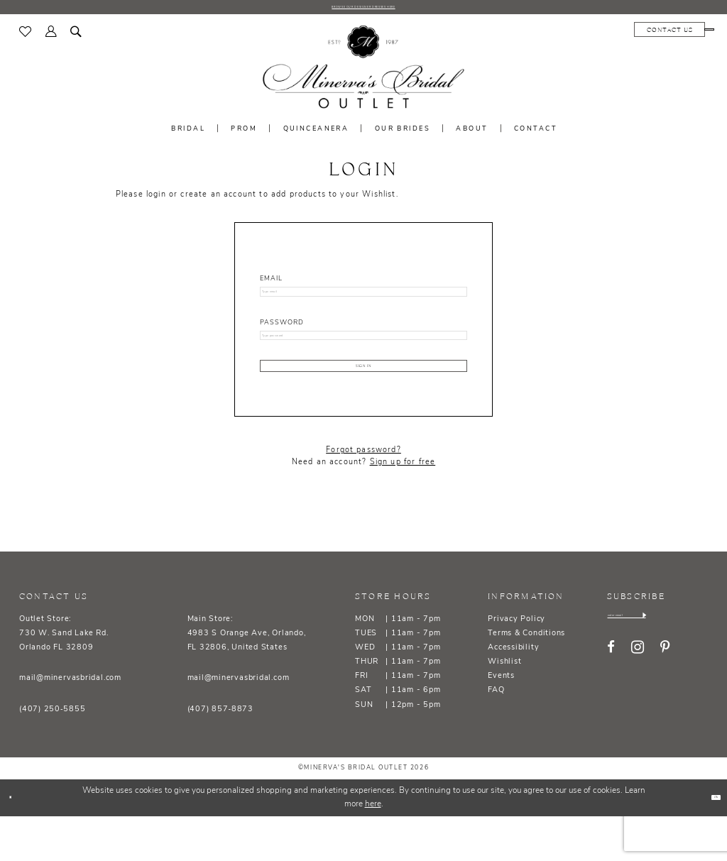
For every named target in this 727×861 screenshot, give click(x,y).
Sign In (363, 401)
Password (282, 338)
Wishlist (504, 707)
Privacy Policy (516, 664)
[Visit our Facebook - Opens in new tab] (611, 700)
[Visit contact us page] (601, 35)
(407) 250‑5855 (52, 754)
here (373, 849)
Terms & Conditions (526, 678)
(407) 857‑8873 (220, 754)
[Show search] (76, 37)
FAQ (496, 735)
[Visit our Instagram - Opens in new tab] (637, 700)
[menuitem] (26, 37)
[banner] (363, 73)
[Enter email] (658, 664)
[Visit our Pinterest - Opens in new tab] (664, 700)
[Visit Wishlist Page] (26, 37)
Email (271, 284)
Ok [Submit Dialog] (708, 841)
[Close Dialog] (16, 842)
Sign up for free (403, 507)
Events (501, 721)
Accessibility (513, 692)
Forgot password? (363, 495)
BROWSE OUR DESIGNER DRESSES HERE (363, 9)
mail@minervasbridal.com (70, 723)
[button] (51, 37)
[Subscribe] (705, 664)
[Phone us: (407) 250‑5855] (675, 35)
